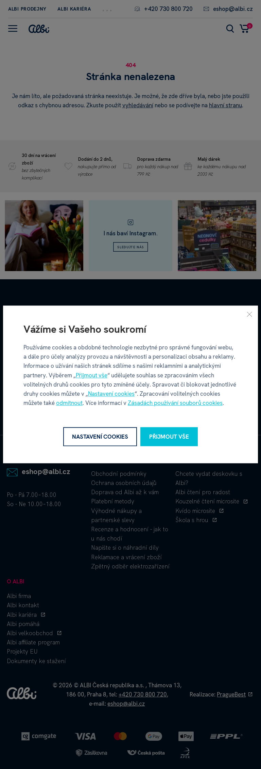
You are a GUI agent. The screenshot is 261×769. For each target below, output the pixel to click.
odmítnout (69, 403)
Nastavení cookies (111, 393)
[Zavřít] (249, 314)
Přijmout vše (91, 375)
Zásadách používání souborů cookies (175, 403)
